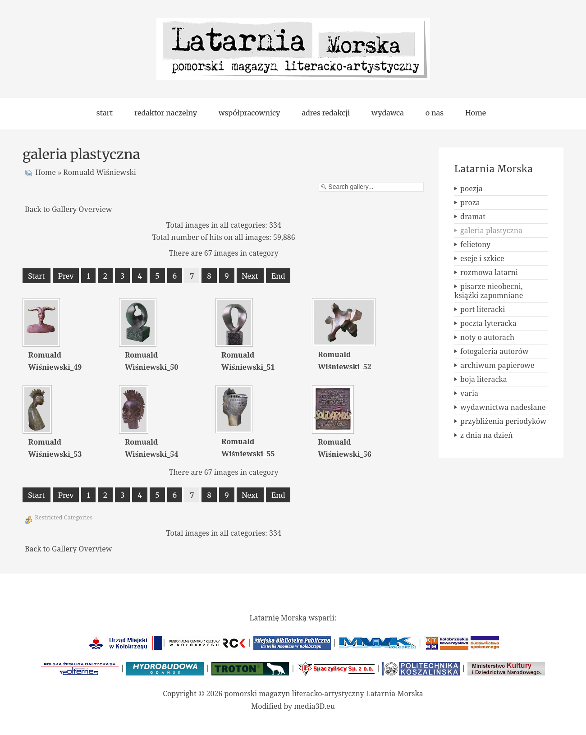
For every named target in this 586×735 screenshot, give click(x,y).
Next (250, 275)
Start (36, 275)
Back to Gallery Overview (68, 209)
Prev (66, 275)
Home (45, 172)
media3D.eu (314, 706)
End (278, 275)
